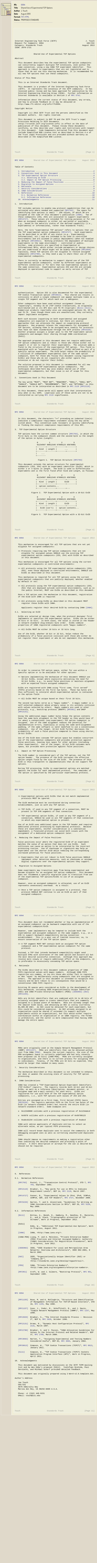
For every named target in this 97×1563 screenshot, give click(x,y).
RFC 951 (86, 1404)
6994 (23, 4)
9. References (25, 210)
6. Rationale (24, 203)
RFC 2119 (73, 425)
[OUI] (85, 1094)
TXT (22, 16)
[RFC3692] (35, 264)
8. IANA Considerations (30, 208)
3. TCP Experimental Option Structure (37, 191)
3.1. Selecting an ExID (33, 193)
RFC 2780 (38, 1473)
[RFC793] (68, 230)
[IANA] (78, 235)
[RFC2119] (84, 425)
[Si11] (86, 337)
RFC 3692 (65, 1480)
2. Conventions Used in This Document (37, 189)
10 (92, 210)
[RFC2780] (35, 278)
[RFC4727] (23, 239)
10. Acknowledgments (28, 218)
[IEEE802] (76, 1094)
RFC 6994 (9, 13)
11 (92, 218)
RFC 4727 (68, 1321)
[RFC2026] (85, 273)
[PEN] (37, 1160)
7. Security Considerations (32, 206)
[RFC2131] (23, 784)
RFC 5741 (74, 103)
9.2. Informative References (36, 215)
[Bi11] (79, 337)
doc (5, 7)
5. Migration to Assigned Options (35, 201)
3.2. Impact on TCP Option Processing (41, 196)
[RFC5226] (85, 362)
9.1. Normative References (35, 213)
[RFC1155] (23, 1096)
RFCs (7, 9)
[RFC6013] (56, 323)
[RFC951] (70, 782)
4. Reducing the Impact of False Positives (40, 198)
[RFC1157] (31, 1158)
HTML (27, 16)
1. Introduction (26, 186)
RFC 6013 (86, 1485)
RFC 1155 (38, 1439)
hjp (3, 5)
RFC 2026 (46, 1456)
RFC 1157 (83, 1446)
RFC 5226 (84, 1329)
